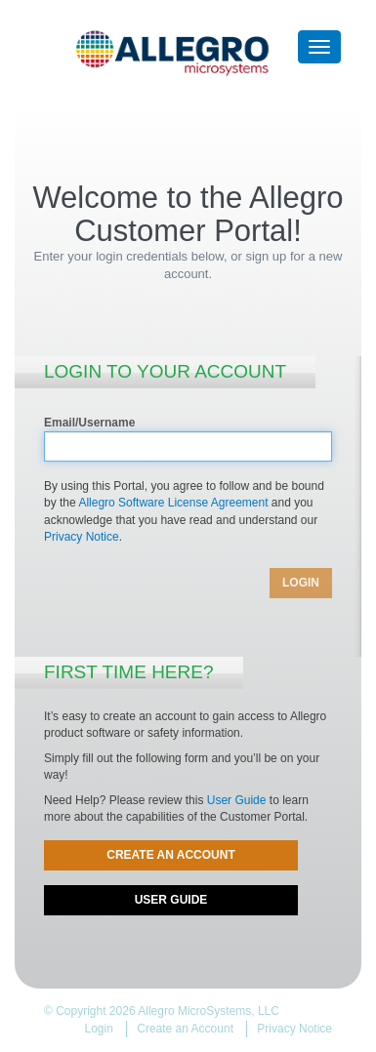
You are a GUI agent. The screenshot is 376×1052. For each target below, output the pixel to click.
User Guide (237, 800)
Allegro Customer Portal (188, 56)
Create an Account (170, 855)
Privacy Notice (81, 537)
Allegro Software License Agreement (173, 502)
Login (99, 1028)
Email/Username (89, 422)
